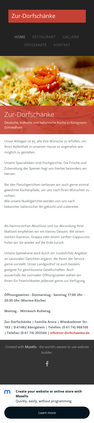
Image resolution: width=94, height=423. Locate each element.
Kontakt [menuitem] (62, 45)
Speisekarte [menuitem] (35, 45)
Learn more (47, 412)
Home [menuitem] (20, 37)
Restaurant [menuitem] (44, 37)
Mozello (31, 347)
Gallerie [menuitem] (71, 37)
